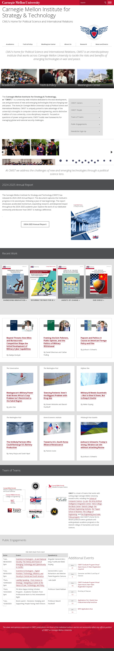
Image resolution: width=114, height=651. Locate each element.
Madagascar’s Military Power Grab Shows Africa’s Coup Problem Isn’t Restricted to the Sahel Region (19, 372)
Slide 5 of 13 (85, 138)
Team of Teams (86, 95)
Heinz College (106, 477)
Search (105, 2)
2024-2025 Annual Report (35, 202)
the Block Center (83, 479)
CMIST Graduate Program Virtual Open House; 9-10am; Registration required (93, 533)
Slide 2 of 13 (67, 138)
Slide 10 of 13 (76, 140)
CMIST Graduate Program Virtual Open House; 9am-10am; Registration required (92, 550)
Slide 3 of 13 (73, 138)
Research (83, 26)
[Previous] (2, 129)
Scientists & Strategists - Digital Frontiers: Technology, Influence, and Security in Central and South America (30, 547)
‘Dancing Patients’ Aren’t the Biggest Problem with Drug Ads (55, 370)
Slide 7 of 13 (98, 138)
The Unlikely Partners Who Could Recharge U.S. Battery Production (19, 421)
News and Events (102, 26)
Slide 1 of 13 (60, 138)
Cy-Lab (94, 474)
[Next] (111, 129)
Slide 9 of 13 (110, 138)
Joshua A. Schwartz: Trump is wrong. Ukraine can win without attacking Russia (92, 423)
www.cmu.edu (19, 641)
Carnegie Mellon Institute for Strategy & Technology (36, 11)
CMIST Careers (85, 81)
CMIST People (85, 88)
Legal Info (6, 641)
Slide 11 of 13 (82, 140)
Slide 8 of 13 (104, 138)
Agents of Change (69, 272)
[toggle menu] (110, 2)
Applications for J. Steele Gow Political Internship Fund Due (91, 566)
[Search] (93, 2)
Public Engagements (88, 102)
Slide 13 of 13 (95, 140)
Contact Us (6, 637)
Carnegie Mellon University (19, 2)
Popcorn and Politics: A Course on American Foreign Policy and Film (93, 314)
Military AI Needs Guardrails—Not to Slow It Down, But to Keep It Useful (93, 372)
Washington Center (48, 26)
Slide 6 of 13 (92, 138)
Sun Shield (98, 272)
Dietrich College (96, 479)
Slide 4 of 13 (79, 138)
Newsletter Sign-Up (87, 109)
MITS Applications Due (89, 574)
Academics (10, 26)
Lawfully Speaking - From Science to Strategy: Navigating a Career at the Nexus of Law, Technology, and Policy (30, 556)
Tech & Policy (28, 26)
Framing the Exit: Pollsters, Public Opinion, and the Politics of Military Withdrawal (57, 316)
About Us (67, 26)
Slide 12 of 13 (89, 140)
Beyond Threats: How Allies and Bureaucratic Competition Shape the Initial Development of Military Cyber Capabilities (20, 317)
